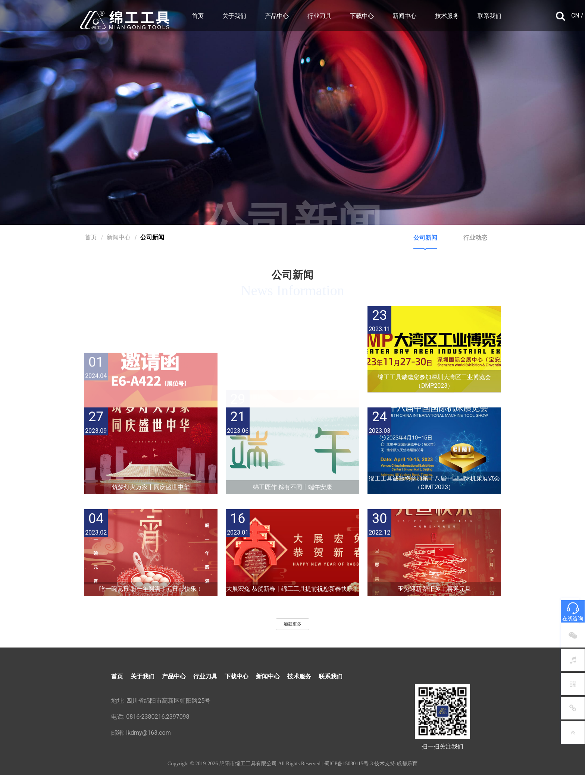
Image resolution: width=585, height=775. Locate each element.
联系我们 (489, 15)
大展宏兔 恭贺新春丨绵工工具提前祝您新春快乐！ (292, 588)
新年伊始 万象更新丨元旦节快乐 (292, 385)
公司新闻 (425, 237)
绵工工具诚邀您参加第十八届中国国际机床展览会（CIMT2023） (434, 483)
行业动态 (475, 237)
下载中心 (362, 15)
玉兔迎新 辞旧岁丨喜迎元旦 (434, 588)
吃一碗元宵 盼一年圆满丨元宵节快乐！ (150, 588)
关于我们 (234, 15)
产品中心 (277, 15)
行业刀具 (319, 15)
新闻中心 (404, 15)
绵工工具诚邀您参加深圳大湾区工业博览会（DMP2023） (434, 381)
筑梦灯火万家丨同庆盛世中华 (151, 487)
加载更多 (292, 624)
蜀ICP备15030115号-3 (348, 763)
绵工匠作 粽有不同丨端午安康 (292, 487)
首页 (198, 15)
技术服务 (447, 15)
